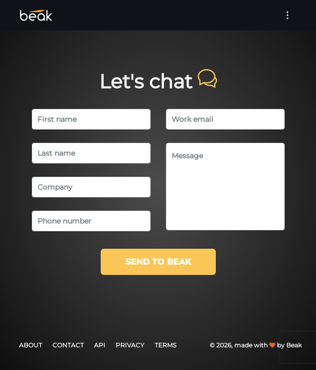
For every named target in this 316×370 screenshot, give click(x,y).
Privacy (130, 345)
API (99, 345)
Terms (165, 345)
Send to (158, 262)
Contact (68, 345)
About (30, 345)
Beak (294, 345)
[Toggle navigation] (287, 15)
